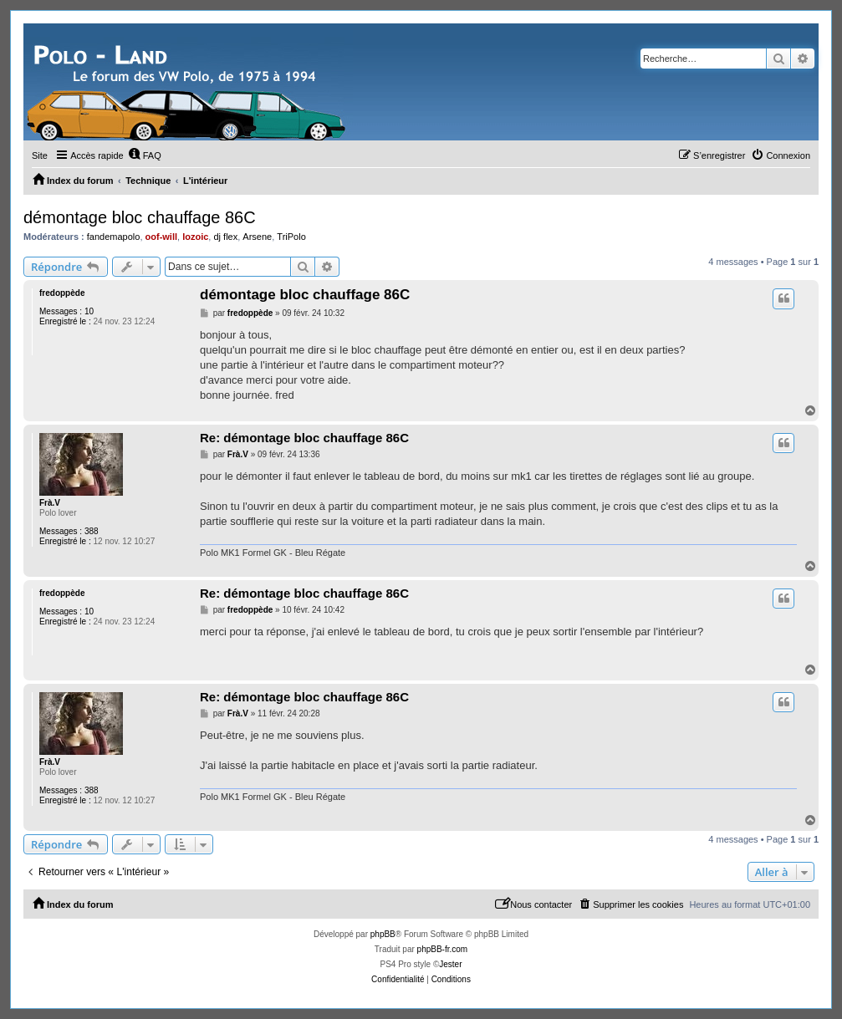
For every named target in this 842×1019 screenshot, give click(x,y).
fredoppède (61, 293)
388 (91, 531)
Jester (450, 964)
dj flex (225, 237)
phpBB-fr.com (442, 949)
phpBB (382, 934)
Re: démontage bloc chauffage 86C (304, 438)
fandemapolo (113, 237)
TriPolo (291, 237)
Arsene (257, 237)
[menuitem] (144, 155)
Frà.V (49, 502)
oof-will (161, 237)
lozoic (195, 237)
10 (89, 311)
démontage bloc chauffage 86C (139, 217)
